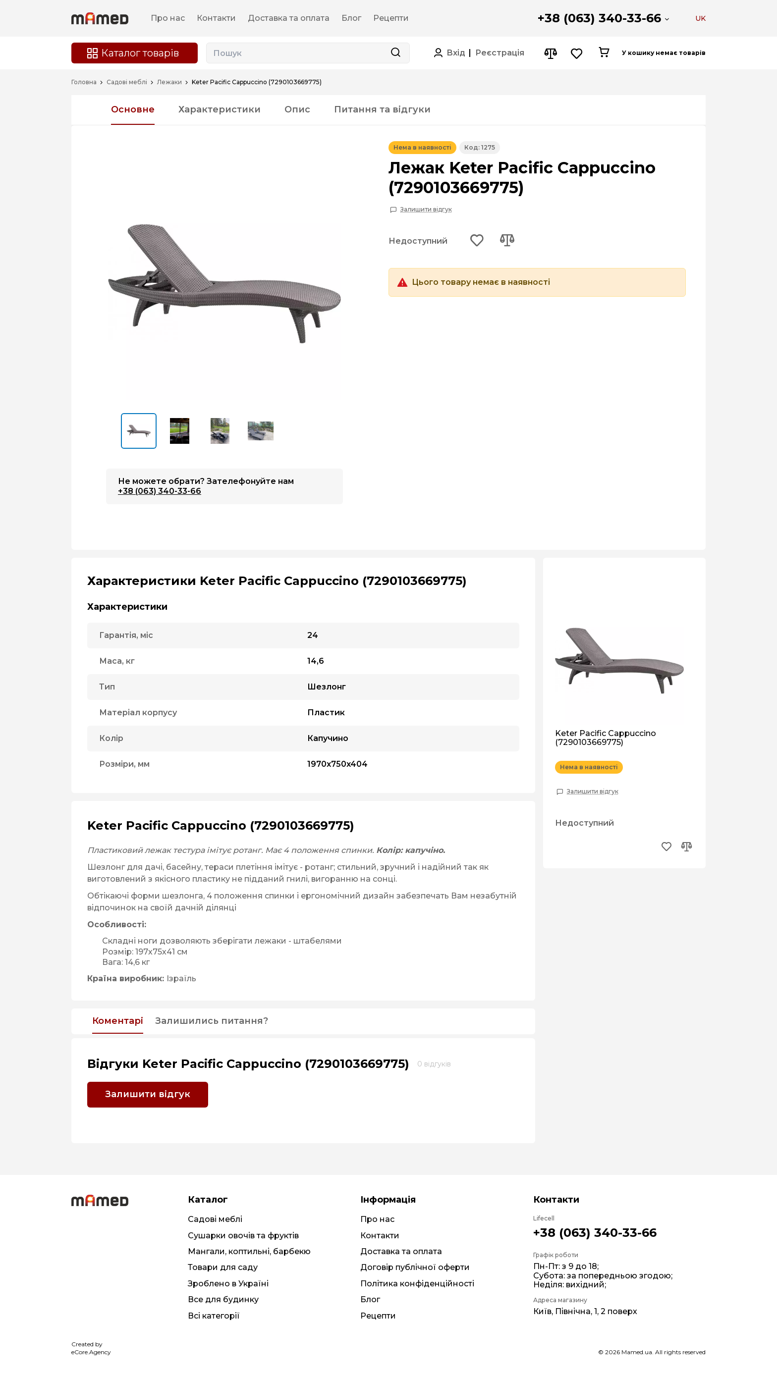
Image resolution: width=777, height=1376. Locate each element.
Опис (297, 109)
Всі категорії (214, 1316)
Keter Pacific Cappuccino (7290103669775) (605, 738)
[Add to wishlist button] (477, 241)
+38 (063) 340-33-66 (599, 18)
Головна (84, 82)
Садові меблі (127, 82)
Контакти (379, 1235)
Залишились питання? (211, 1021)
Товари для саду (223, 1267)
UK (700, 18)
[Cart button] (603, 53)
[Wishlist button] (577, 53)
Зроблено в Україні (228, 1283)
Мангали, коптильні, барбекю (249, 1251)
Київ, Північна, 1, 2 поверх (585, 1311)
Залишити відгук (426, 209)
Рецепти (378, 1316)
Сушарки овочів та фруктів (243, 1235)
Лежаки (169, 82)
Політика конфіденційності (417, 1283)
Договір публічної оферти (415, 1267)
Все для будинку (223, 1299)
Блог (370, 1299)
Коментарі (117, 1021)
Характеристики (219, 109)
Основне (133, 109)
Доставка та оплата (401, 1251)
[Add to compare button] (507, 241)
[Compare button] (550, 53)
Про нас (377, 1219)
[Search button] (395, 53)
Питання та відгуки (382, 109)
